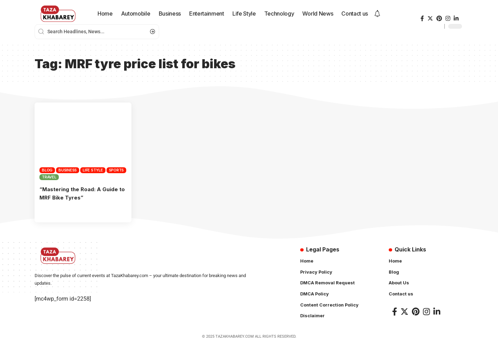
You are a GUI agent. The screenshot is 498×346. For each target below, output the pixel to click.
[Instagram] (448, 18)
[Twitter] (430, 18)
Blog (47, 170)
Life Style (93, 170)
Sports (116, 170)
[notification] (377, 14)
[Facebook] (422, 18)
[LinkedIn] (456, 18)
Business (67, 170)
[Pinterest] (439, 18)
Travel (49, 177)
